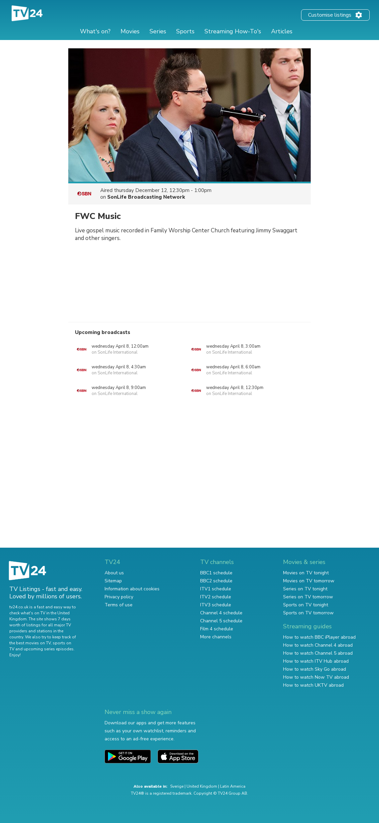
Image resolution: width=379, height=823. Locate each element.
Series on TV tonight (305, 589)
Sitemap (113, 581)
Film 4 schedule (216, 629)
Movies (130, 31)
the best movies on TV (30, 643)
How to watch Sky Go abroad (314, 669)
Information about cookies (132, 589)
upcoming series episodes (49, 649)
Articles (281, 31)
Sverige (177, 786)
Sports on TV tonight (305, 605)
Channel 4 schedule (221, 613)
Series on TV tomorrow (308, 597)
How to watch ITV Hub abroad (316, 661)
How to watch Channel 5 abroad (318, 653)
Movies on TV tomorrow (308, 581)
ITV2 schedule (215, 597)
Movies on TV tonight (306, 573)
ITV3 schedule (215, 605)
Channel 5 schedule (221, 621)
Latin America (232, 786)
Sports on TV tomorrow (308, 613)
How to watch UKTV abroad (313, 685)
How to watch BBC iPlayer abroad (319, 637)
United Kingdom (202, 786)
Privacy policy (119, 597)
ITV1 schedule (215, 589)
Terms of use (119, 605)
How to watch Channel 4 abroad (318, 645)
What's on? (95, 31)
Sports (185, 31)
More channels (215, 637)
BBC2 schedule (216, 581)
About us (114, 573)
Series (158, 31)
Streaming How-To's (232, 31)
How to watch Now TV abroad (316, 677)
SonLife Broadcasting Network (146, 197)
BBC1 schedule (216, 573)
